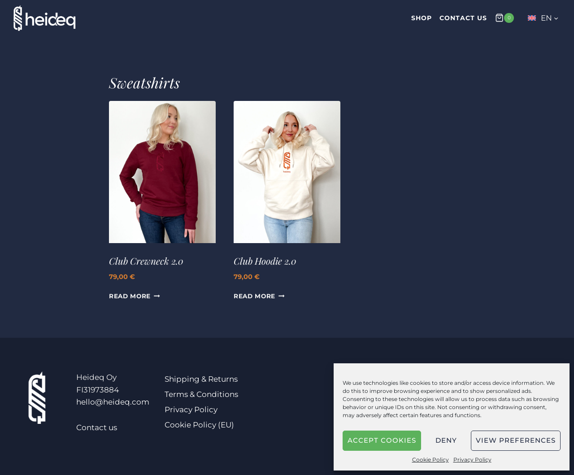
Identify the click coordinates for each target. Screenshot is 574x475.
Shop (421, 18)
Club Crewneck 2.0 (146, 260)
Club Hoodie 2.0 (265, 260)
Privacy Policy (472, 459)
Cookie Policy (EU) (199, 424)
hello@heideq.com (112, 401)
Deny (446, 440)
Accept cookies (382, 440)
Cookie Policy (430, 459)
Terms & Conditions (201, 394)
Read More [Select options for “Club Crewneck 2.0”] (134, 296)
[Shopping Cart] (504, 18)
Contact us (463, 18)
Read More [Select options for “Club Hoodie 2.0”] (259, 296)
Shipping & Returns (201, 379)
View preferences (516, 440)
